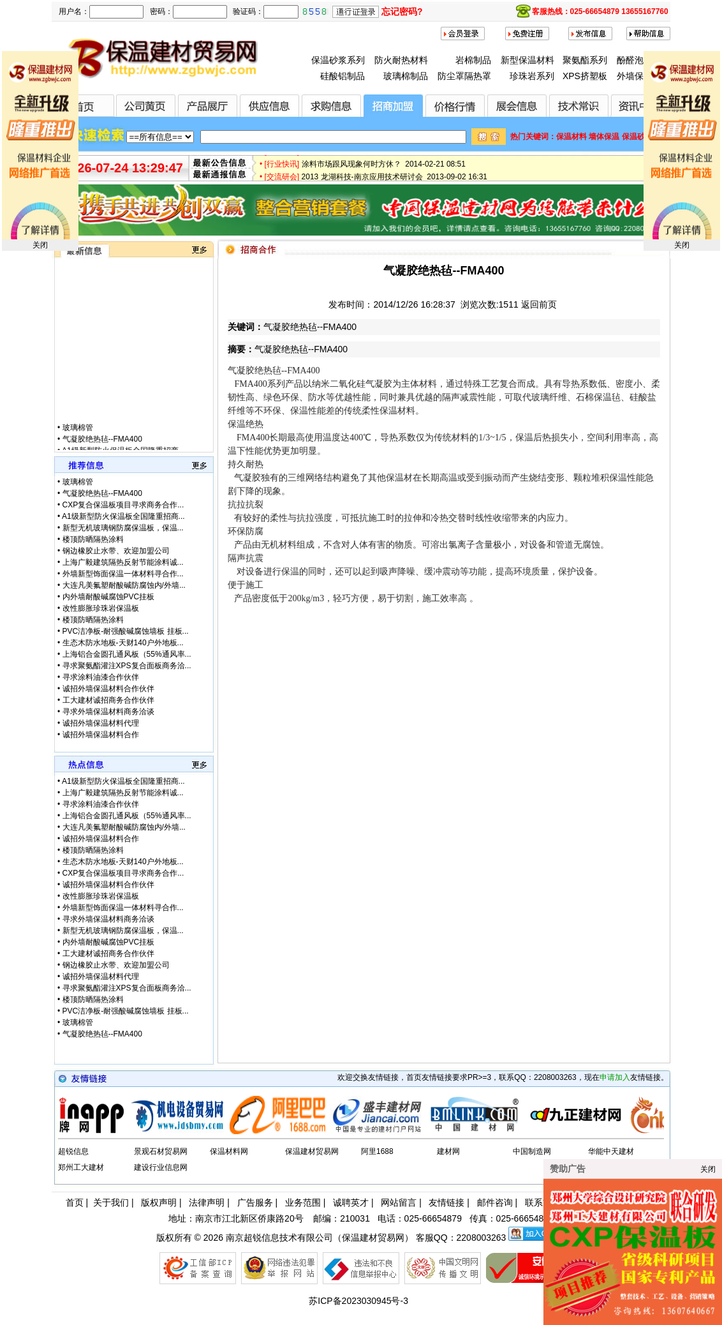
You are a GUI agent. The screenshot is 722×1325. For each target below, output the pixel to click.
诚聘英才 (351, 1202)
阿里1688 (377, 1151)
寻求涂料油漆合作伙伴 (101, 677)
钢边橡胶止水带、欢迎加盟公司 (116, 550)
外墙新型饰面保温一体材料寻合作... (123, 573)
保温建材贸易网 (312, 1151)
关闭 (40, 245)
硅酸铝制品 (342, 76)
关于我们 (111, 1202)
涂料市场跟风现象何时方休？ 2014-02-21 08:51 (384, 167)
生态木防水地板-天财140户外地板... (123, 642)
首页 (75, 1202)
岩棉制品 (473, 60)
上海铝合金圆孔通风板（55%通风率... (127, 654)
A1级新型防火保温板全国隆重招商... (123, 516)
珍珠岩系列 (532, 76)
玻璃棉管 (78, 435)
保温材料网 (229, 1151)
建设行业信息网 (161, 1167)
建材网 (448, 1151)
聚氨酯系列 (585, 60)
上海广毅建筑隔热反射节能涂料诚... (123, 562)
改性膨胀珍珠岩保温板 (101, 608)
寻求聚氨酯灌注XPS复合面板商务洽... (127, 665)
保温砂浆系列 (338, 60)
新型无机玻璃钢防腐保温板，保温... (123, 527)
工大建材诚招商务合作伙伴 (108, 700)
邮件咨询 (495, 1202)
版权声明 (159, 1202)
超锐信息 (73, 1151)
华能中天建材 (611, 1151)
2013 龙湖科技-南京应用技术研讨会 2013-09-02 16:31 (394, 180)
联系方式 (543, 1202)
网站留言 (398, 1202)
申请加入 (615, 1077)
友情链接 (446, 1202)
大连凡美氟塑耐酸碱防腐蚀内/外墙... (124, 585)
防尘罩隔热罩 (464, 76)
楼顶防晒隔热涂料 (93, 539)
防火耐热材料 (401, 60)
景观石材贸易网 (161, 1151)
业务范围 (303, 1202)
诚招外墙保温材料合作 (101, 734)
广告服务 (255, 1202)
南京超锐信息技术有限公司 (279, 1237)
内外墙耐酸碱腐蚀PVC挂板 (109, 596)
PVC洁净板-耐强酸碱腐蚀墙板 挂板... (126, 631)
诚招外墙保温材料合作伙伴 (108, 688)
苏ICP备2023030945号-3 (358, 1301)
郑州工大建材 (81, 1167)
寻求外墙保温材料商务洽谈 (108, 711)
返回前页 (539, 304)
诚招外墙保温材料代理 (101, 723)
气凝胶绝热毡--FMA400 (102, 446)
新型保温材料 (527, 60)
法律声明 (207, 1202)
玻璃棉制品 (405, 76)
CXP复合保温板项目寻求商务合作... (123, 504)
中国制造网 (532, 1151)
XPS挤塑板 (585, 76)
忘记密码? (402, 11)
